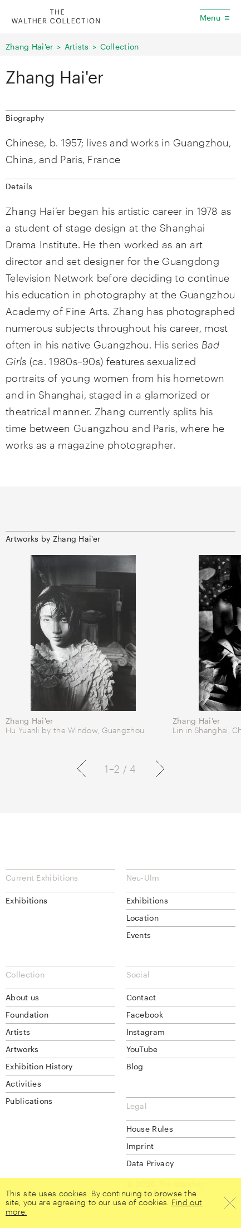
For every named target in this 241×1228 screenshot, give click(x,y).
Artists (77, 46)
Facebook (144, 1014)
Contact (141, 997)
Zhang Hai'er (29, 46)
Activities (23, 1083)
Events (138, 935)
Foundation (27, 1014)
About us (22, 997)
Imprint (140, 1146)
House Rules (149, 1128)
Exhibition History (39, 1066)
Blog (135, 1066)
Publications (29, 1101)
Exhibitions (26, 900)
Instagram (145, 1032)
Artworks (22, 1049)
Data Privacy (150, 1163)
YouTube (142, 1049)
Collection (119, 46)
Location (142, 917)
